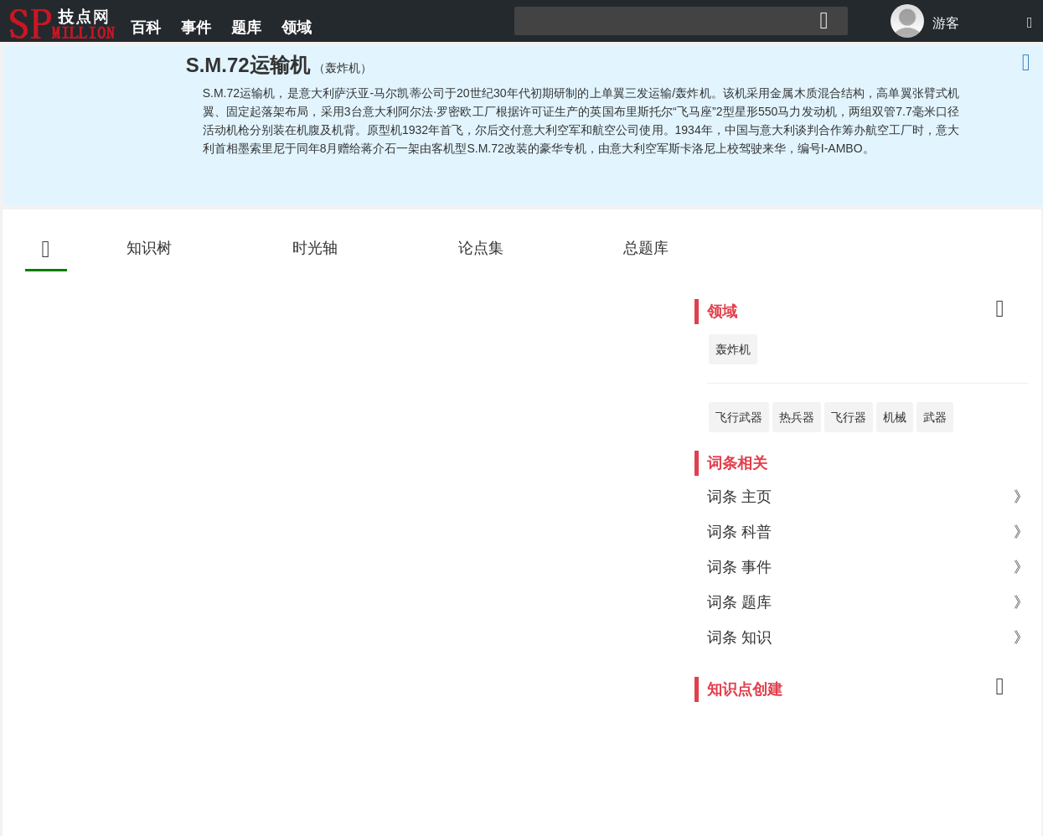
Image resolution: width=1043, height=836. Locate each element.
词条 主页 (867, 496)
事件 (196, 27)
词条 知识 (867, 637)
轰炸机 (733, 349)
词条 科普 (867, 531)
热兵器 (796, 417)
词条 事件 (867, 567)
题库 (246, 27)
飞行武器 (738, 417)
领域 (296, 27)
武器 (935, 417)
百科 (146, 27)
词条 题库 (867, 602)
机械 (894, 417)
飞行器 (848, 417)
